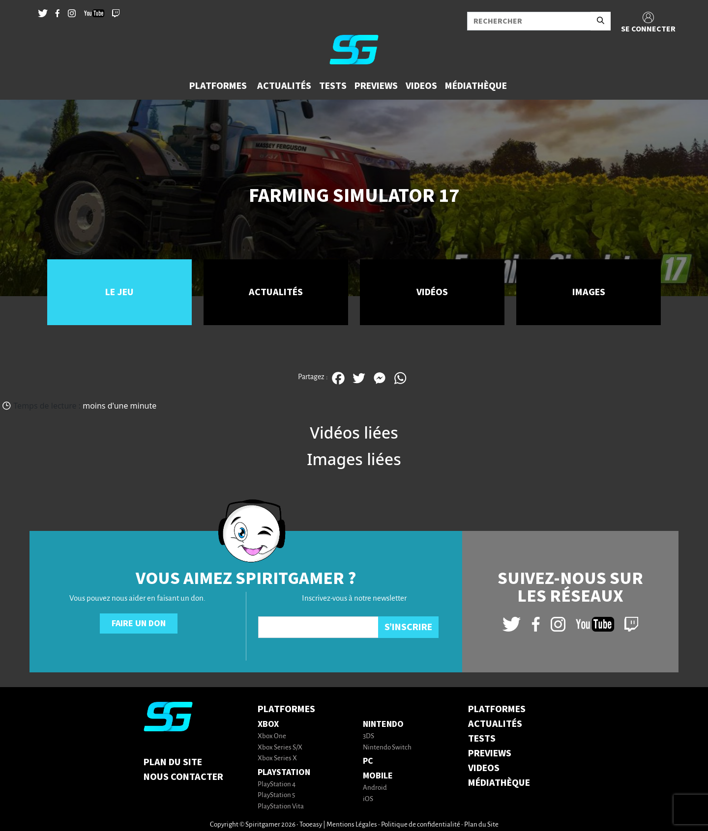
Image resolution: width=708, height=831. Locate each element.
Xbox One (272, 736)
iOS (368, 799)
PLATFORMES (497, 709)
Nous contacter (183, 777)
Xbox (268, 724)
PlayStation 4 (276, 784)
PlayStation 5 (276, 795)
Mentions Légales (351, 825)
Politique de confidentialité (420, 825)
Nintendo (383, 724)
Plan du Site (173, 762)
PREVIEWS (489, 753)
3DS (368, 736)
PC (368, 761)
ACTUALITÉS (495, 724)
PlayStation (284, 772)
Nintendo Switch (387, 747)
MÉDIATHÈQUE (499, 783)
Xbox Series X (277, 758)
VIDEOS (484, 768)
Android (375, 788)
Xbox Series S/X (280, 747)
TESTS (482, 739)
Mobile (378, 776)
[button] (219, 86)
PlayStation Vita (281, 806)
